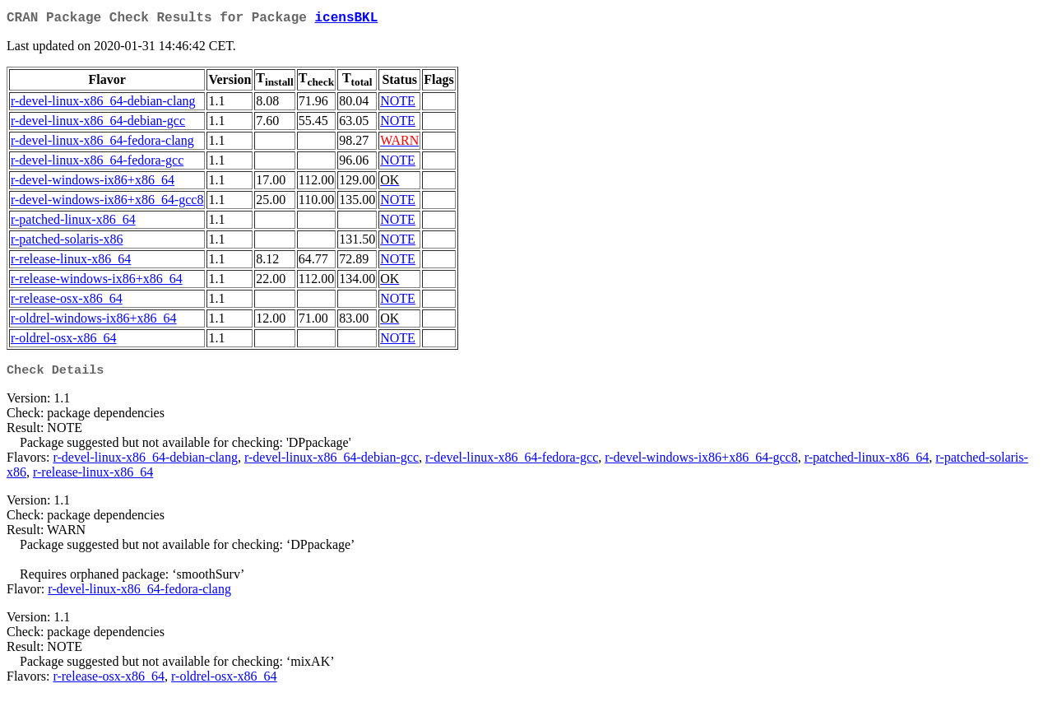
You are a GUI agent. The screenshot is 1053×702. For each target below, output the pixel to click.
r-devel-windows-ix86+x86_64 (92, 183)
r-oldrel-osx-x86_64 (64, 341)
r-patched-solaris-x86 (67, 242)
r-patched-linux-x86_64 (73, 223)
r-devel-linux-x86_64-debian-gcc (98, 124)
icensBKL (346, 20)
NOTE (397, 104)
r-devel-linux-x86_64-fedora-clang (102, 144)
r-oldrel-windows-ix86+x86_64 (94, 321)
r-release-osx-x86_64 (67, 302)
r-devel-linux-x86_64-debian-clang (103, 104)
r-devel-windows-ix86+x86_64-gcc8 (107, 203)
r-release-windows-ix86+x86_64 (97, 282)
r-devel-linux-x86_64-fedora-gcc (97, 163)
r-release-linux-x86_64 (71, 262)
